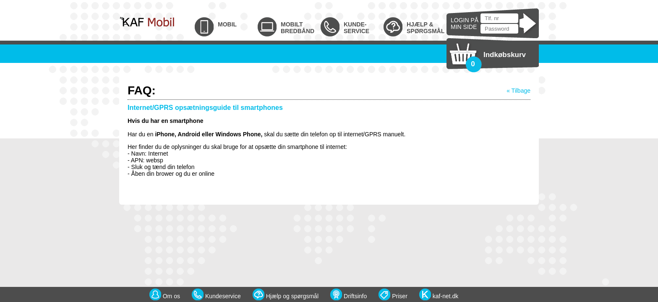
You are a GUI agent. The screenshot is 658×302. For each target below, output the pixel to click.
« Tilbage (518, 90)
